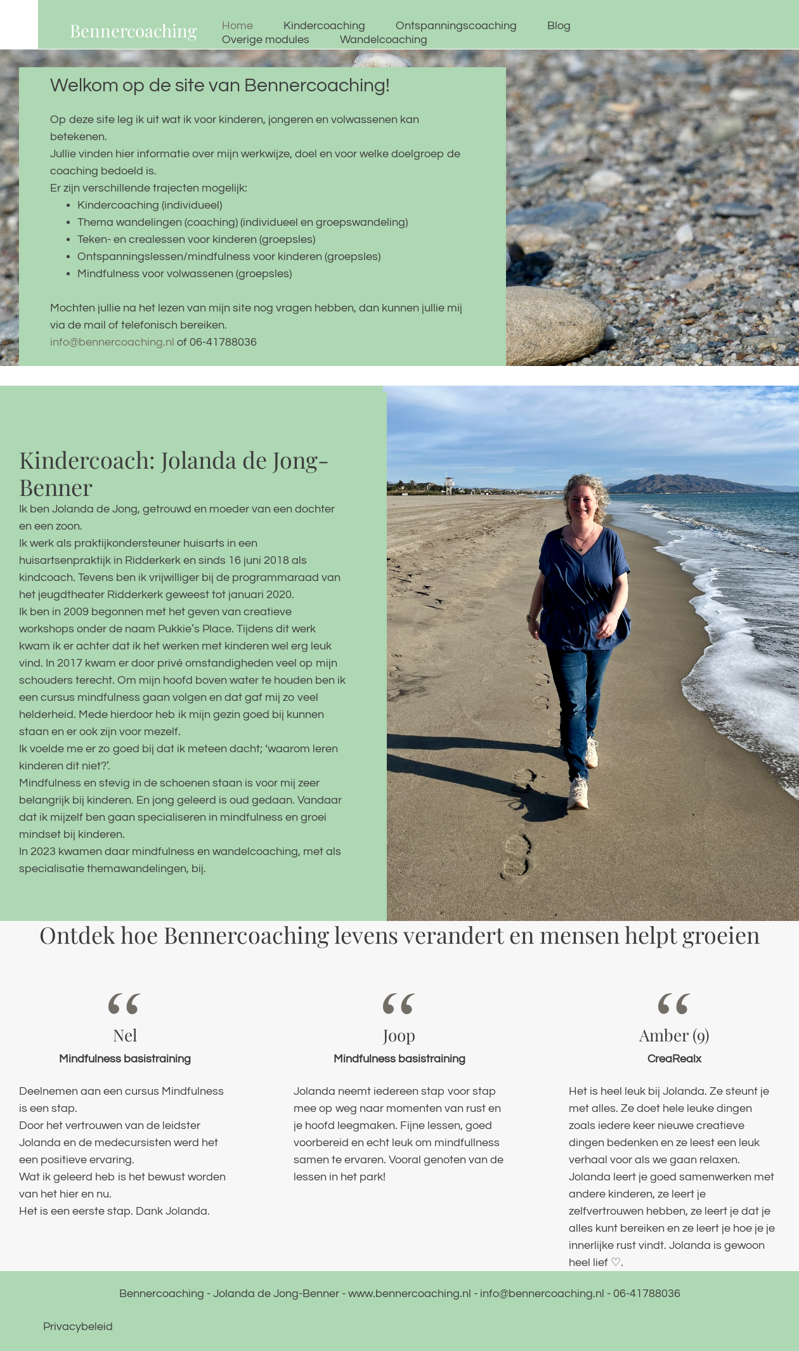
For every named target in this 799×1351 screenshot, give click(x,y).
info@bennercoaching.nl (113, 342)
